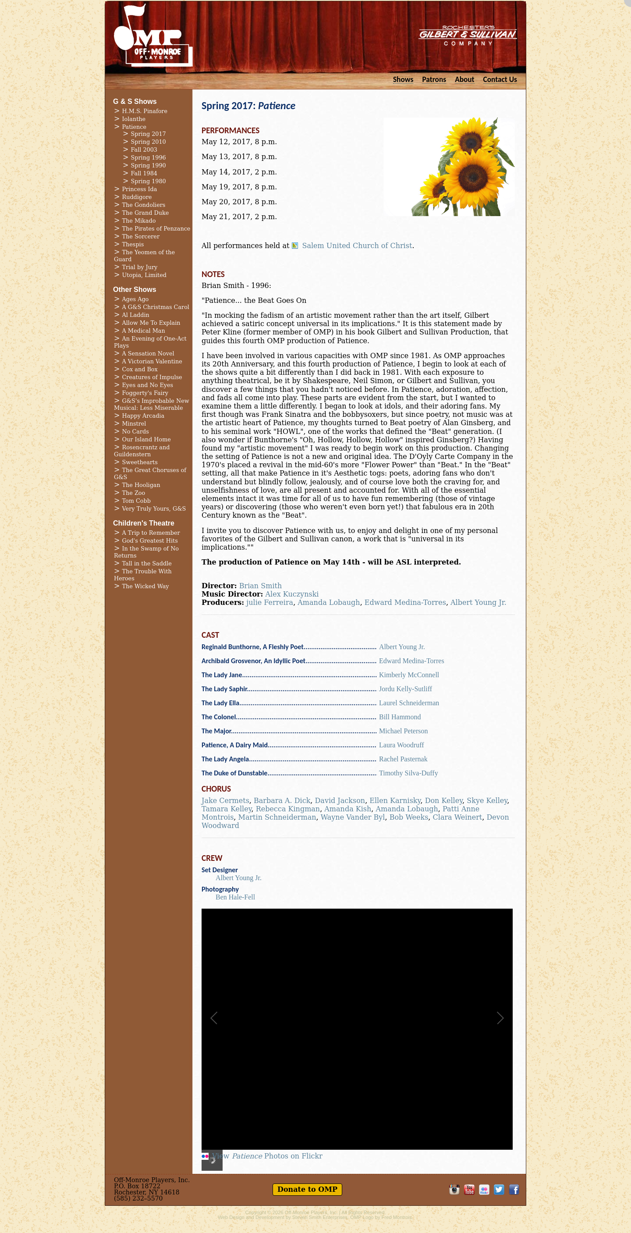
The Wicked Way (145, 586)
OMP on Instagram (454, 1189)
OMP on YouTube (469, 1189)
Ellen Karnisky (394, 800)
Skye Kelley (487, 800)
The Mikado (139, 220)
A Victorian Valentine (152, 361)
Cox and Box (140, 369)
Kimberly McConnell (409, 675)
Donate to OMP (307, 1189)
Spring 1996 (148, 157)
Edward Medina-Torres (405, 602)
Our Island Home (146, 439)
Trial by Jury (140, 267)
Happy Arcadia (143, 415)
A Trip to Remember (151, 532)
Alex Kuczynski (292, 594)
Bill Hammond (400, 717)
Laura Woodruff (401, 745)
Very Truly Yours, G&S (154, 508)
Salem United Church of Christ (357, 246)
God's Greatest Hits (150, 540)
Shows (403, 79)
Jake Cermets (225, 800)
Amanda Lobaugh (329, 602)
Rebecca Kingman (288, 809)
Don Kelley (443, 800)
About (464, 79)
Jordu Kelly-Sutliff (405, 689)
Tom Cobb (136, 500)
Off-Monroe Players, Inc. (311, 1212)
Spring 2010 (148, 142)
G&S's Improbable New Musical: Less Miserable (151, 404)
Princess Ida (139, 189)
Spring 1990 (148, 165)
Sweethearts (140, 462)
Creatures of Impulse (152, 377)
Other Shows (134, 289)
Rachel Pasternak (403, 759)
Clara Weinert (457, 817)
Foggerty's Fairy (145, 393)
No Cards (135, 431)
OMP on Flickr (484, 1189)
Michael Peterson (403, 731)
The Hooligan (141, 485)
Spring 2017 (148, 134)
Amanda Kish (347, 809)
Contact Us (500, 79)
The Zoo (133, 493)
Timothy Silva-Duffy (408, 773)
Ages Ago (135, 299)
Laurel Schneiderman (409, 703)
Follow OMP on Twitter (499, 1189)
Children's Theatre (143, 523)
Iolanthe (134, 119)
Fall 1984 (144, 173)
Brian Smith (260, 586)
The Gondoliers (144, 205)
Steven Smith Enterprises (319, 1217)
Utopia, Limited (144, 275)
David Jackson (340, 800)
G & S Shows (135, 101)
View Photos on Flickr (267, 1156)
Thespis (133, 244)
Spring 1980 (148, 181)
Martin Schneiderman (277, 817)
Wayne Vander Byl (353, 817)
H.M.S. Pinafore (145, 111)
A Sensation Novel (148, 353)
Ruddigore (137, 197)
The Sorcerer (141, 236)
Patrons (434, 79)
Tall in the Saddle (147, 563)
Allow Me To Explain (151, 323)
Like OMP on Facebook (514, 1189)
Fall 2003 (144, 149)
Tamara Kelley (227, 809)
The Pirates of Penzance (156, 228)
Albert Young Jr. (478, 602)
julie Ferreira (269, 602)
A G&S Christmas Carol (155, 307)
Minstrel (134, 423)
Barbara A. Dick (282, 800)
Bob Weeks (409, 817)
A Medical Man (143, 330)
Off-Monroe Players (153, 35)
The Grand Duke (145, 213)
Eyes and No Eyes (148, 385)
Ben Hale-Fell (235, 897)
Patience (134, 127)
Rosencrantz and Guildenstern (142, 451)
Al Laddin (135, 315)
